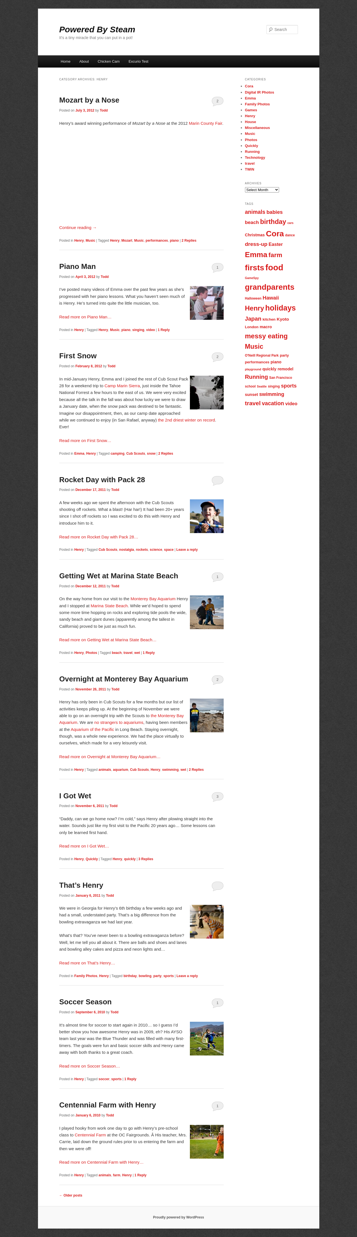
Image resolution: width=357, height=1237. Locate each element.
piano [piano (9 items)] (276, 362)
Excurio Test (139, 61)
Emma (79, 454)
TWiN (249, 169)
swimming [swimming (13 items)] (271, 394)
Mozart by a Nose (89, 100)
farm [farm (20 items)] (275, 255)
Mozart (127, 241)
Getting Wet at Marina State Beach (118, 576)
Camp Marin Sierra (122, 385)
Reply (164, 330)
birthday (130, 976)
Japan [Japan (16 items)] (253, 319)
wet (137, 653)
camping (117, 454)
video (150, 330)
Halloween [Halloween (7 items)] (253, 298)
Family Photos (85, 976)
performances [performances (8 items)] (257, 362)
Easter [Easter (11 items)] (276, 244)
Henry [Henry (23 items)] (254, 308)
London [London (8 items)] (252, 327)
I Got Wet (75, 796)
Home (66, 61)
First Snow (78, 356)
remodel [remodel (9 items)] (285, 369)
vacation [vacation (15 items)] (273, 403)
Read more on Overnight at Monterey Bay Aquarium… (110, 756)
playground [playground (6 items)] (253, 369)
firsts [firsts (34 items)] (254, 267)
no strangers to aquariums (118, 722)
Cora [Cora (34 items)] (275, 233)
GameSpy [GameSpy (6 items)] (252, 278)
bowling (145, 976)
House (250, 122)
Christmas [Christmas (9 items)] (255, 235)
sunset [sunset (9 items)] (251, 394)
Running (252, 151)
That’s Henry (81, 885)
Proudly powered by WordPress (178, 1217)
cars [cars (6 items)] (290, 223)
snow (151, 454)
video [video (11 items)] (291, 403)
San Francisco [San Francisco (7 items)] (280, 378)
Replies (188, 241)
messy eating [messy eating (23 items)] (266, 336)
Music (90, 241)
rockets (142, 550)
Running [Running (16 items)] (256, 377)
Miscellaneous (257, 128)
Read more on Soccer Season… (89, 1066)
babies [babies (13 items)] (274, 212)
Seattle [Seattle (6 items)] (262, 386)
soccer (103, 1079)
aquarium (120, 770)
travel (128, 653)
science (156, 550)
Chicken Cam (109, 61)
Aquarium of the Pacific (92, 729)
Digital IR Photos (259, 92)
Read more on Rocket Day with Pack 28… (98, 536)
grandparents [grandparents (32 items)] (270, 287)
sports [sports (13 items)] (289, 386)
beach (117, 653)
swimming (170, 770)
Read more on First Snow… (85, 440)
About (84, 61)
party (157, 976)
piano (174, 241)
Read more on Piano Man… (85, 316)
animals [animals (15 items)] (255, 212)
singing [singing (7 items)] (274, 386)
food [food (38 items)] (274, 267)
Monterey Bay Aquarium (153, 598)
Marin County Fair (205, 123)
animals (104, 770)
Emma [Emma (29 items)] (256, 254)
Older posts (70, 1195)
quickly (130, 859)
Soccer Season (85, 1002)
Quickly (92, 859)
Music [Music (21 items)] (254, 346)
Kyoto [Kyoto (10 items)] (283, 319)
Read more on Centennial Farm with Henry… (101, 1162)
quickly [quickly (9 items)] (269, 369)
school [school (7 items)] (250, 386)
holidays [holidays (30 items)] (280, 308)
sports (168, 976)
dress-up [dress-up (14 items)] (256, 244)
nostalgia (126, 550)
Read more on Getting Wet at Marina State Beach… (108, 639)
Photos (91, 653)
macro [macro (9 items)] (266, 327)
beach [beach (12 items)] (252, 222)
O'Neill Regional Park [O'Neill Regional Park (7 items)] (262, 355)
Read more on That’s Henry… (87, 962)
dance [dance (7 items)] (290, 235)
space (169, 550)
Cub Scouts (135, 454)
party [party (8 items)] (284, 355)
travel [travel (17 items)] (253, 403)
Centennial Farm (90, 1134)
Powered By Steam (97, 29)
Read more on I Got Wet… (84, 846)
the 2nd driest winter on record (186, 420)
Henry (79, 241)
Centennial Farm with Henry (107, 1105)
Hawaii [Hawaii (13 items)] (271, 298)
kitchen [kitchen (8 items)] (268, 319)
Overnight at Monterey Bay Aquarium (123, 679)
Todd (104, 110)
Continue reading (78, 227)
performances (157, 241)
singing (138, 330)
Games (251, 110)
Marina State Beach (109, 605)
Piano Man (77, 266)
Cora (249, 86)
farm (116, 1175)
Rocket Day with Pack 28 (102, 479)
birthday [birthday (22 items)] (273, 221)
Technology (255, 157)
